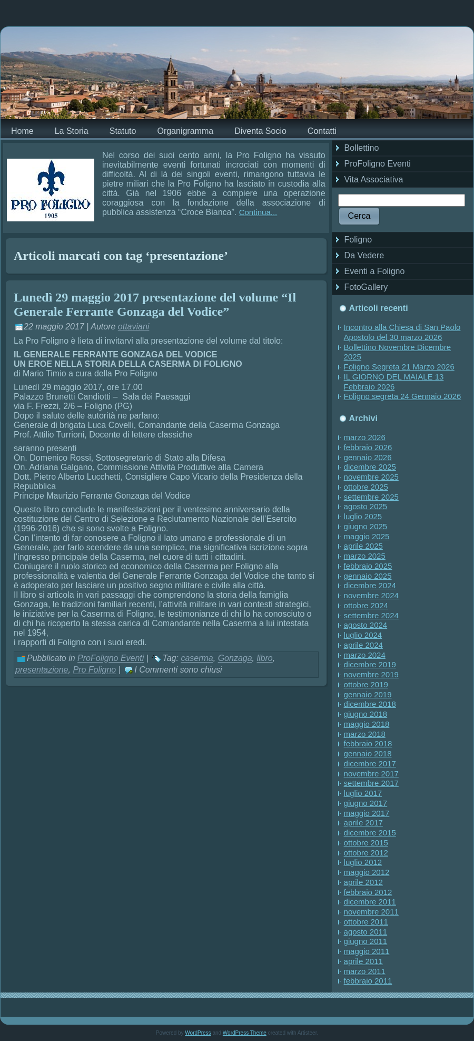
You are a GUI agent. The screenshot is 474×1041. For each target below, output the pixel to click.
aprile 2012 (363, 882)
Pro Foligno (94, 670)
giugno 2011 (366, 941)
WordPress (198, 1033)
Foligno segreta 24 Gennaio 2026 (402, 396)
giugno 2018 (366, 713)
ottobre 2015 (366, 842)
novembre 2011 (371, 911)
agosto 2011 (366, 931)
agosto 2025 (366, 506)
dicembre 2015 (370, 832)
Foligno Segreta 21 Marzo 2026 (399, 366)
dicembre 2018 (370, 703)
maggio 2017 (367, 813)
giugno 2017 (366, 803)
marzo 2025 (365, 555)
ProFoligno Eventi (110, 658)
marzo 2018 (365, 733)
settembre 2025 (371, 496)
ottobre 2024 (366, 605)
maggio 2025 (367, 536)
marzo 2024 (365, 654)
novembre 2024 (371, 595)
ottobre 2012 (366, 852)
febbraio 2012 (368, 892)
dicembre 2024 (370, 585)
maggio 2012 (367, 872)
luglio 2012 (363, 862)
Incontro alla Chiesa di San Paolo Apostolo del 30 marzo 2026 (402, 332)
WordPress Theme (244, 1033)
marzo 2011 (365, 971)
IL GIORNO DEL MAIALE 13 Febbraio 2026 (394, 381)
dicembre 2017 (370, 763)
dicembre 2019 (370, 664)
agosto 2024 (366, 624)
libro (264, 658)
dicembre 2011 (370, 901)
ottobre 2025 (366, 486)
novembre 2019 (371, 674)
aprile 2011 (363, 961)
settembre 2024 (371, 615)
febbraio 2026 (368, 447)
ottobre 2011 (366, 921)
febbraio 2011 (368, 980)
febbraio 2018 (368, 743)
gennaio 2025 (368, 575)
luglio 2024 (363, 634)
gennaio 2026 (368, 457)
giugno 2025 (366, 526)
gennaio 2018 (368, 753)
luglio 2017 (363, 793)
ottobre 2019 (366, 684)
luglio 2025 (363, 516)
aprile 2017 (363, 822)
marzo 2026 (365, 437)
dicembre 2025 (370, 466)
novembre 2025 (371, 476)
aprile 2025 (363, 545)
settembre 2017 (371, 783)
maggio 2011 (367, 951)
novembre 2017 (371, 773)
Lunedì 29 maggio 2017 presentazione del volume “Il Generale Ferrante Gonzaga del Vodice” (155, 304)
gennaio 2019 (368, 694)
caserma (197, 658)
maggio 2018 (367, 723)
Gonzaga (235, 658)
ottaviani (134, 326)
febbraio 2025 (368, 565)
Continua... (258, 212)
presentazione (41, 670)
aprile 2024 (363, 644)
